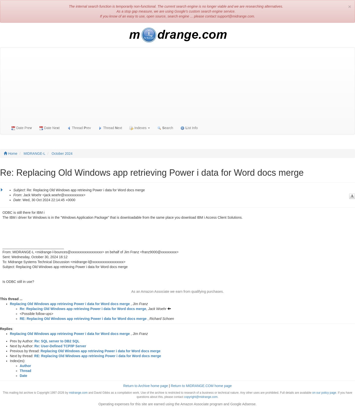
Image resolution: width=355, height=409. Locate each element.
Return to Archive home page (145, 386)
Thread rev (79, 128)
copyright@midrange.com (201, 397)
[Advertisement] (177, 84)
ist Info (189, 128)
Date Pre (21, 128)
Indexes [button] (139, 128)
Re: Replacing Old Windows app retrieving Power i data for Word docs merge (83, 309)
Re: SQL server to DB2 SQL (57, 341)
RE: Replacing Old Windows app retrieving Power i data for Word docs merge (83, 319)
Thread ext (110, 128)
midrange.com (78, 392)
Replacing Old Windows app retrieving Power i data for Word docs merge (70, 304)
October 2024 (62, 154)
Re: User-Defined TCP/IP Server (60, 346)
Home (10, 154)
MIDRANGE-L (34, 154)
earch (165, 128)
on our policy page (324, 392)
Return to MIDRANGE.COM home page (201, 386)
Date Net (49, 128)
